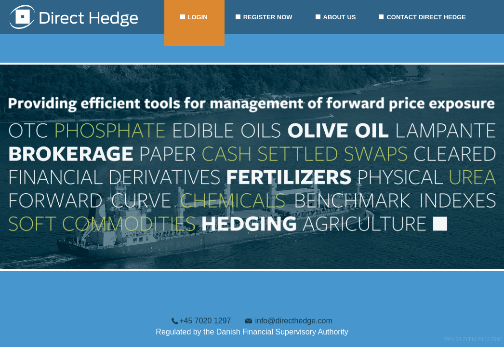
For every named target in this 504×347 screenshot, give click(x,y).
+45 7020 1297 (205, 321)
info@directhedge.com (293, 321)
